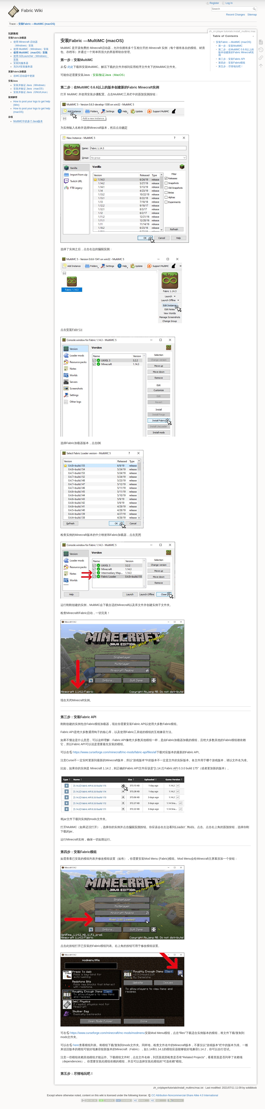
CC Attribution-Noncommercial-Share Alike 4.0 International (184, 1095)
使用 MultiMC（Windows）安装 (31, 49)
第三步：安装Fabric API (231, 59)
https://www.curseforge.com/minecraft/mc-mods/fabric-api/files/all (114, 752)
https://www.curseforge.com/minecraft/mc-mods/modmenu (107, 1033)
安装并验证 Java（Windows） (30, 85)
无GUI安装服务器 (23, 66)
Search (255, 8)
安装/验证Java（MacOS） (110, 75)
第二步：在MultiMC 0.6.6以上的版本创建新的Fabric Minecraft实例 (236, 52)
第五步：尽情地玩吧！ (230, 66)
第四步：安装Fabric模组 (231, 62)
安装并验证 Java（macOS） (29, 88)
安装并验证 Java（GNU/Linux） (31, 92)
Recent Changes (235, 14)
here (76, 1045)
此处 (70, 66)
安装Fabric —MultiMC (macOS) (36, 23)
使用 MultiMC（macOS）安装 (30, 52)
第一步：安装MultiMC (230, 45)
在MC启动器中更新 (24, 75)
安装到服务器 (20, 63)
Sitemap (252, 14)
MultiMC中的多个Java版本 (28, 121)
